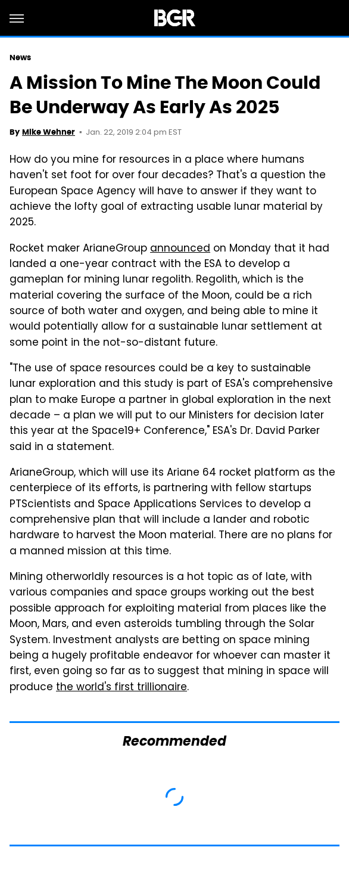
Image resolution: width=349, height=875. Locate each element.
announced (180, 249)
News (20, 57)
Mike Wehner (48, 132)
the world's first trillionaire (121, 687)
